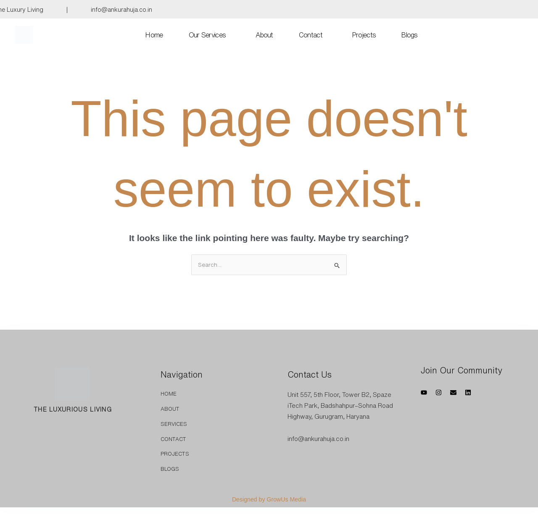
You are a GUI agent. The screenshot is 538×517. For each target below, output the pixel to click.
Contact (310, 35)
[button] (209, 35)
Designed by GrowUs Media (269, 500)
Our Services (207, 35)
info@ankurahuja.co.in (121, 10)
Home (154, 35)
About (264, 35)
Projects (364, 35)
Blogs (409, 35)
